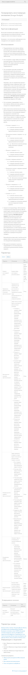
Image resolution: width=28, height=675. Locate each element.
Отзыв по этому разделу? (20, 671)
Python (8, 256)
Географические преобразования (10, 629)
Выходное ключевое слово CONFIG (10, 631)
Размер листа (21, 637)
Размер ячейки (5, 627)
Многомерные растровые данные (12, 661)
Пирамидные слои (20, 634)
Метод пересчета (15, 636)
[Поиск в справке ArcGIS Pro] (13, 2)
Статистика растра (5, 636)
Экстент (14, 632)
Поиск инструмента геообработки (12, 663)
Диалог (3, 256)
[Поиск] (25, 1)
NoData (21, 629)
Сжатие (11, 627)
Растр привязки (14, 637)
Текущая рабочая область (20, 627)
